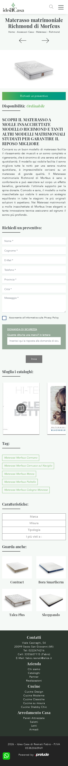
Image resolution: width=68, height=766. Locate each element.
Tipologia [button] (34, 530)
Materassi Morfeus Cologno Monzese (26, 490)
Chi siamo (34, 669)
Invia (34, 359)
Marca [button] (34, 517)
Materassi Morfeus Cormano (20, 457)
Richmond (54, 32)
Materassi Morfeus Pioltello (20, 482)
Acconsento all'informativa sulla (34, 317)
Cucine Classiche (34, 699)
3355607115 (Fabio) (37, 654)
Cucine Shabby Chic (34, 707)
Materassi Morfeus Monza (19, 474)
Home (11, 32)
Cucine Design (34, 691)
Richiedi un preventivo (34, 96)
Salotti (34, 722)
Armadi (34, 729)
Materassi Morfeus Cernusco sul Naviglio (28, 465)
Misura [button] (34, 523)
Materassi (41, 32)
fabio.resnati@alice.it (39, 658)
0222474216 (37, 650)
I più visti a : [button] (34, 537)
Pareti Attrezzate (34, 718)
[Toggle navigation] (61, 7)
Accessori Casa (25, 32)
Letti (34, 725)
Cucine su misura (34, 703)
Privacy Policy (51, 317)
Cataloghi (34, 673)
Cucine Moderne (34, 695)
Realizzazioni (34, 680)
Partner (34, 677)
